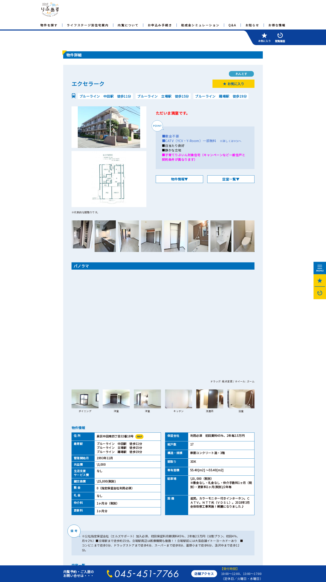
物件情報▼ (179, 179)
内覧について (128, 25)
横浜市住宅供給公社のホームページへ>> (90, 555)
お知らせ (252, 25)
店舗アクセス (204, 573)
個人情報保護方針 (104, 526)
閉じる (199, 492)
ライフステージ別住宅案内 (88, 25)
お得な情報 (277, 25)
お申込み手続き (160, 25)
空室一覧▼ (230, 179)
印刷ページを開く (126, 492)
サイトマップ (75, 526)
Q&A (232, 25)
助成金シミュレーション (200, 25)
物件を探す (49, 25)
